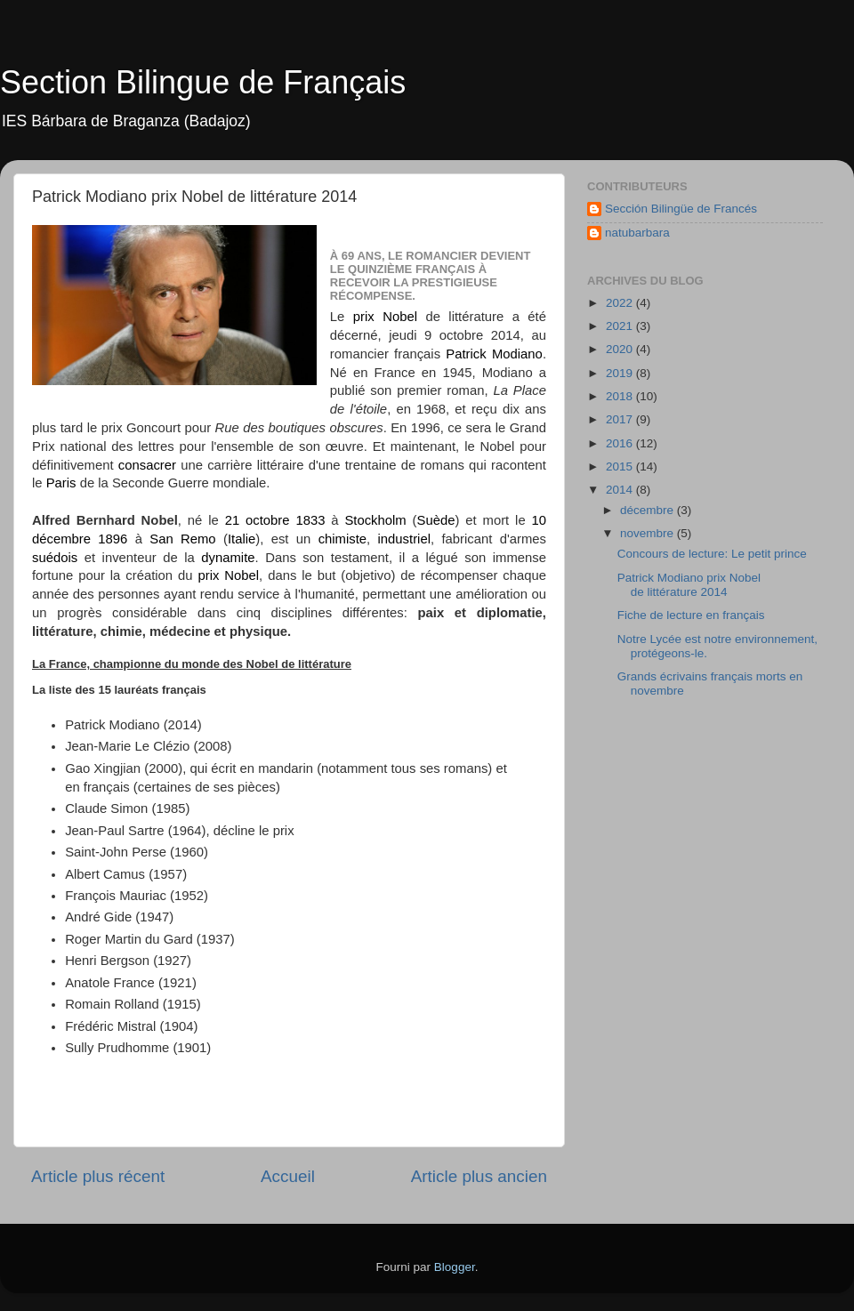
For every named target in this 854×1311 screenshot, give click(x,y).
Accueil (288, 1176)
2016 (621, 443)
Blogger (454, 1267)
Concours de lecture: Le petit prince (712, 553)
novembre (648, 533)
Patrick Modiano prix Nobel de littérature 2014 (689, 585)
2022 (621, 303)
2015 (621, 466)
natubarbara (637, 232)
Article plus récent (98, 1176)
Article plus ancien (479, 1176)
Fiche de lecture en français (691, 615)
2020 (621, 349)
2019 (621, 373)
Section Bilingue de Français (203, 82)
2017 (621, 419)
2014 (621, 489)
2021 (621, 326)
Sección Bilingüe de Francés (681, 208)
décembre (648, 510)
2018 (621, 396)
